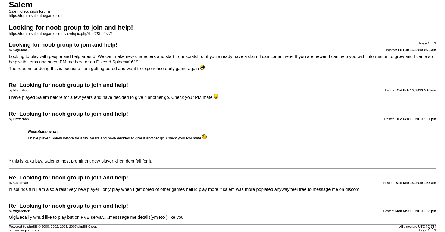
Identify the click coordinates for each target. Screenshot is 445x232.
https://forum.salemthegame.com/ (36, 16)
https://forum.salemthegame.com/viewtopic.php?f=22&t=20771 (61, 34)
